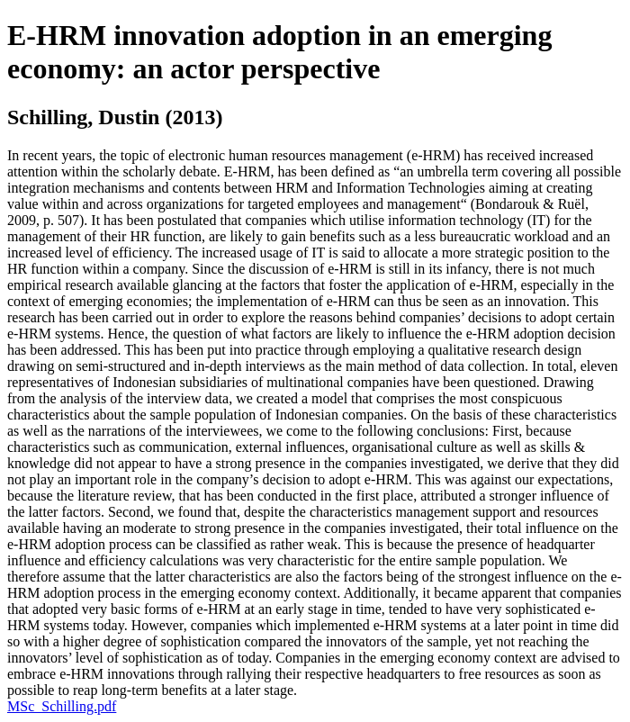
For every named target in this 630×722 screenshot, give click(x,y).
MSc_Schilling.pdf (61, 706)
